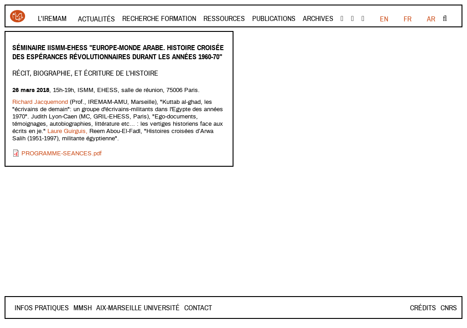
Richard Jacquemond (40, 102)
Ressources (224, 18)
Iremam (17, 16)
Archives (318, 18)
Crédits (423, 308)
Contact (87, 308)
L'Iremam (52, 18)
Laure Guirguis (66, 131)
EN (407, 19)
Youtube (352, 18)
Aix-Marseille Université (170, 308)
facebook (342, 18)
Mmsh (115, 308)
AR (431, 19)
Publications (274, 18)
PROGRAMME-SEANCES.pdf (61, 154)
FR (384, 19)
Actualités (96, 19)
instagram (363, 18)
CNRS (449, 308)
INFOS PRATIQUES (42, 308)
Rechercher (445, 18)
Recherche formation (159, 18)
